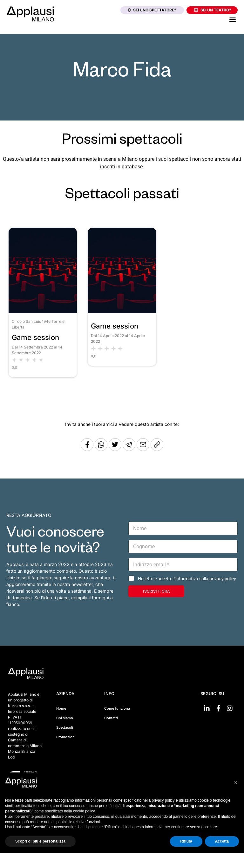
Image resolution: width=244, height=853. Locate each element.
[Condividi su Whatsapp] (102, 449)
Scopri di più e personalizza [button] (40, 841)
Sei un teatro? (212, 10)
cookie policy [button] (84, 811)
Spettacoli (64, 727)
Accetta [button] (222, 841)
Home (61, 708)
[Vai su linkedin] (207, 708)
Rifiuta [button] (186, 841)
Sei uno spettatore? (151, 10)
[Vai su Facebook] (218, 708)
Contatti (111, 718)
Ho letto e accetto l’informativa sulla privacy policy (187, 578)
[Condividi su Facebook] (87, 449)
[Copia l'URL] (144, 449)
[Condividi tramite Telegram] (130, 449)
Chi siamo (64, 718)
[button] (232, 19)
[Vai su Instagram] (230, 708)
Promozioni (66, 737)
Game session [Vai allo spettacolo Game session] (35, 337)
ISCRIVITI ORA (156, 591)
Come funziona (117, 708)
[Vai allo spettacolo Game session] (43, 312)
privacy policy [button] (163, 800)
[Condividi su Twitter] (116, 449)
